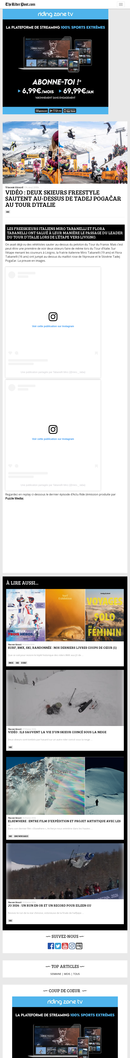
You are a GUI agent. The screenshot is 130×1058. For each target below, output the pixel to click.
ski (7, 211)
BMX (11, 662)
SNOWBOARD (21, 836)
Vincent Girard (14, 187)
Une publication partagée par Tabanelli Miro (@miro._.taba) (53, 372)
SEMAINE (55, 974)
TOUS (76, 974)
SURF (23, 662)
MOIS (67, 974)
